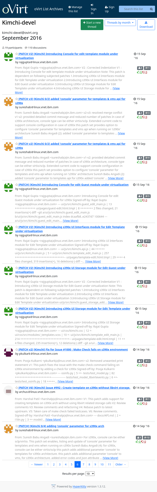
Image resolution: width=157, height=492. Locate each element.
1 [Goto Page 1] (48, 464)
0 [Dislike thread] (144, 72)
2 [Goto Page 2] (54, 464)
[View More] (115, 178)
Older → (120, 464)
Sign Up (109, 9)
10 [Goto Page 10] (102, 464)
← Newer (37, 464)
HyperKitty (79, 486)
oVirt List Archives (32, 9)
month (119, 22)
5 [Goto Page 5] (71, 464)
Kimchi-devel (19, 22)
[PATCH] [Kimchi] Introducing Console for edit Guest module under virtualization (72, 184)
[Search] (151, 9)
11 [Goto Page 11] (109, 464)
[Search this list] (133, 9)
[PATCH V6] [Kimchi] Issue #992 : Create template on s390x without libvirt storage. (72, 388)
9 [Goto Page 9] (95, 464)
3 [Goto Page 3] (60, 464)
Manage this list (75, 9)
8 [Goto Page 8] (89, 464)
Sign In (93, 9)
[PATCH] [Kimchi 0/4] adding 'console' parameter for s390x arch (59, 426)
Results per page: (73, 473)
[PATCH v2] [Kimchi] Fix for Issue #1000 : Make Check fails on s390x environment (71, 349)
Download (146, 25)
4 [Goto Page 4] (65, 464)
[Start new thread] (92, 24)
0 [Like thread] (139, 72)
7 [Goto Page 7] (83, 464)
